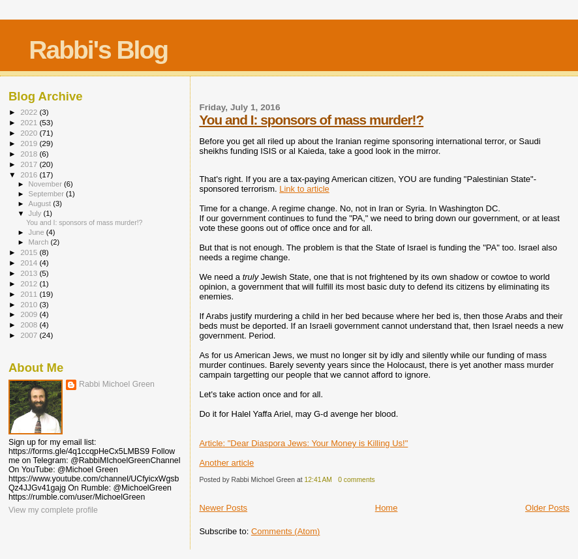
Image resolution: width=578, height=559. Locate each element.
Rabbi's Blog (98, 50)
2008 (29, 324)
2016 (29, 174)
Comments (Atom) (285, 531)
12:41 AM (318, 479)
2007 (29, 335)
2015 (29, 252)
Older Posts (547, 508)
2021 (29, 122)
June (37, 232)
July (36, 213)
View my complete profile (53, 510)
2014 (29, 262)
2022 (29, 112)
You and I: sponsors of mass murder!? (311, 119)
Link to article (304, 189)
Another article (226, 463)
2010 (29, 304)
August (41, 203)
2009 (29, 314)
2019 (29, 143)
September (48, 194)
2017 (29, 164)
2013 (29, 273)
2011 (29, 294)
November (46, 184)
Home (386, 508)
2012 (29, 283)
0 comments (356, 479)
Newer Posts (223, 508)
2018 (29, 153)
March (40, 242)
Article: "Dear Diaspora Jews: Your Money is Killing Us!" (303, 443)
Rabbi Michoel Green (117, 384)
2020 (29, 132)
